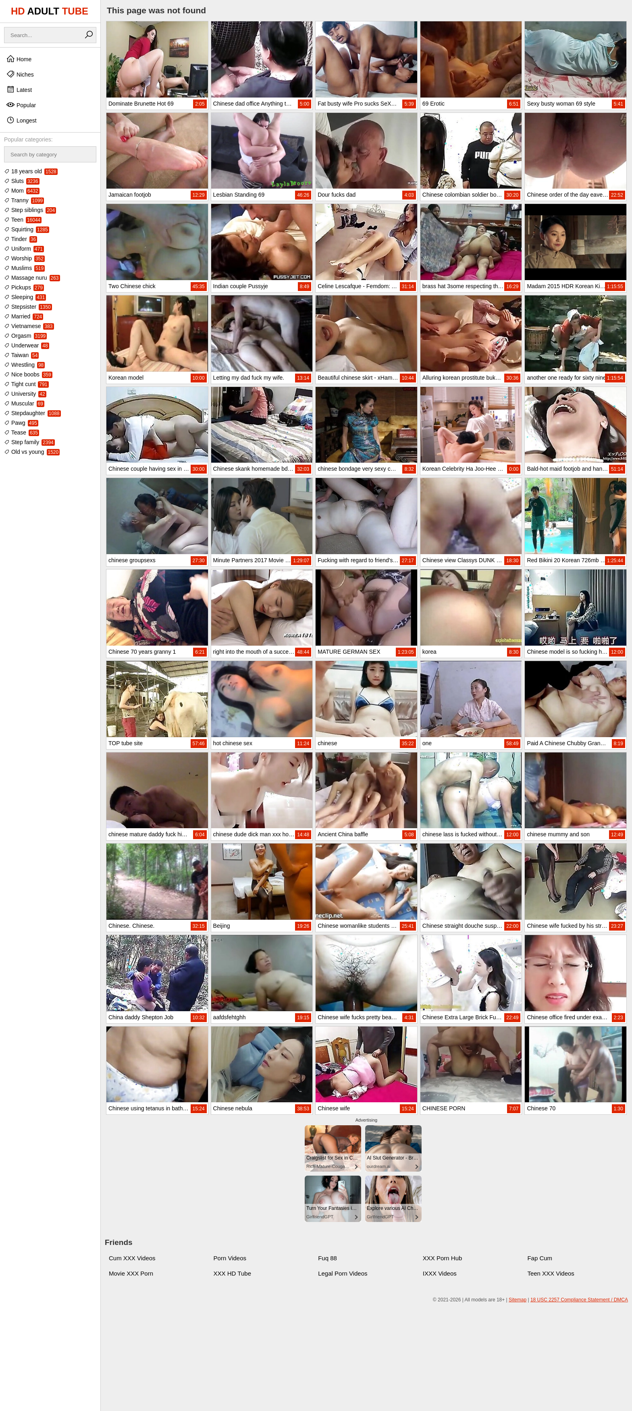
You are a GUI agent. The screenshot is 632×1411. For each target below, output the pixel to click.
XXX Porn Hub (442, 1258)
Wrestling (24, 365)
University (25, 394)
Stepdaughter (32, 413)
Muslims (24, 268)
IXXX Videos (440, 1273)
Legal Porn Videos (342, 1273)
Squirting (26, 229)
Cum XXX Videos (132, 1258)
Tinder (20, 239)
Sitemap (517, 1300)
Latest (19, 89)
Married (23, 316)
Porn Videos (230, 1258)
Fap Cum (539, 1258)
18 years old (31, 171)
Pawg (21, 423)
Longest (21, 120)
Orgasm (25, 335)
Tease (21, 432)
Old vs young (32, 452)
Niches (20, 74)
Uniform (24, 248)
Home (18, 58)
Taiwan (21, 355)
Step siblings (30, 210)
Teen (23, 219)
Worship (24, 258)
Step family (29, 442)
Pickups (24, 287)
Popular (21, 104)
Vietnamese (29, 326)
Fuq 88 (327, 1258)
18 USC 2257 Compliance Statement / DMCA (579, 1300)
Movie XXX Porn (131, 1273)
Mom (22, 190)
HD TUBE (49, 11)
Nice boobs (28, 374)
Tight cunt (26, 384)
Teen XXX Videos (550, 1273)
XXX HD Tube (232, 1273)
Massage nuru (32, 277)
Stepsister (28, 306)
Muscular (24, 403)
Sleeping (25, 297)
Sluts (22, 181)
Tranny (24, 200)
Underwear (26, 345)
